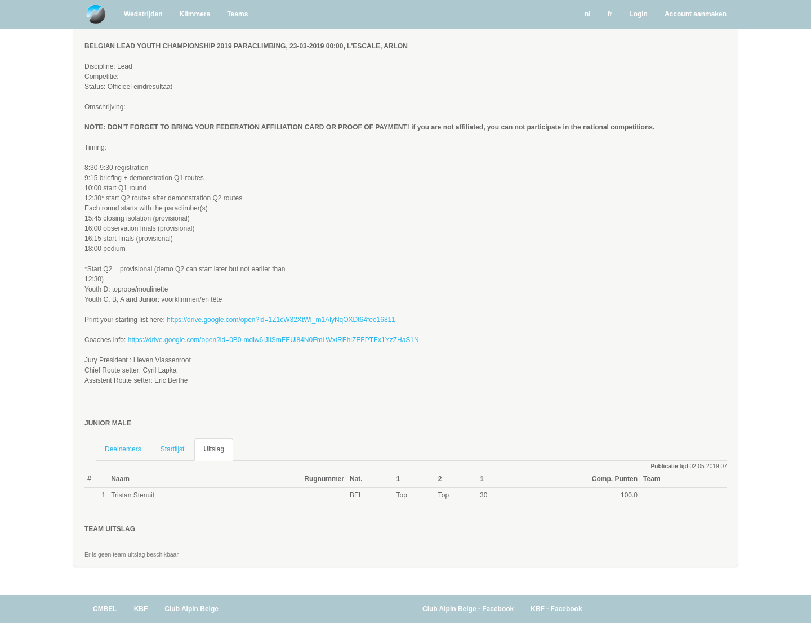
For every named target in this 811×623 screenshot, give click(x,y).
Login (638, 14)
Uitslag (213, 449)
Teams (237, 14)
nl (588, 14)
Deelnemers (123, 449)
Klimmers (194, 14)
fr (610, 14)
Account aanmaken (696, 14)
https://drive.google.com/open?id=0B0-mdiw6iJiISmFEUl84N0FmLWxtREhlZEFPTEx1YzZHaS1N (273, 340)
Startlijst (173, 449)
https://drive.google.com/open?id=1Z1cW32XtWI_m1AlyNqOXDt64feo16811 (281, 320)
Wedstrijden (143, 14)
